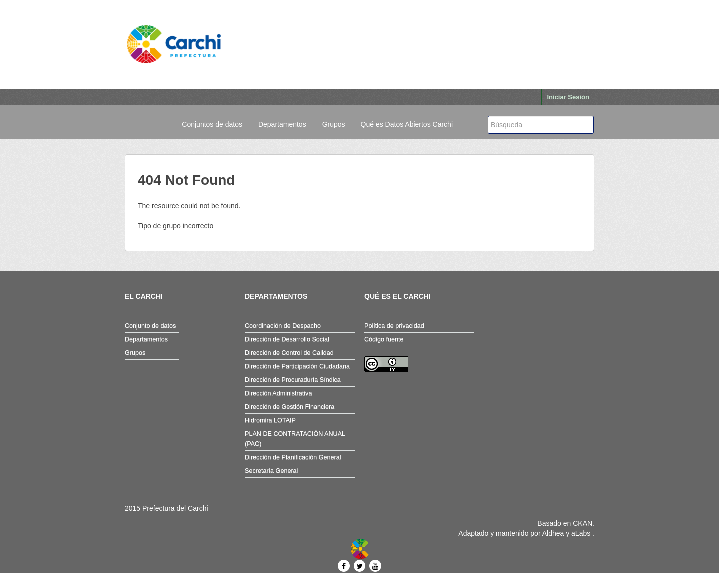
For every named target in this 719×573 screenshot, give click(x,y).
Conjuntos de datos (212, 124)
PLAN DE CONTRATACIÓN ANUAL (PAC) (295, 438)
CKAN (582, 523)
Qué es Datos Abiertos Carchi (407, 124)
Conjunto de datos (150, 325)
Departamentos (282, 124)
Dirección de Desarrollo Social (287, 339)
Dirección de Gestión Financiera (289, 406)
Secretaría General (271, 470)
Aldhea (553, 533)
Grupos (333, 124)
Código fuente (383, 339)
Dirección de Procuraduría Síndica (293, 379)
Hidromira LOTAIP (270, 420)
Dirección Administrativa (278, 393)
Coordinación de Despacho (283, 325)
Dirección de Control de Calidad (289, 352)
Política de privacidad (394, 325)
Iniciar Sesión (568, 97)
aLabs (581, 533)
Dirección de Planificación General (293, 457)
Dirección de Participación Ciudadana (297, 366)
